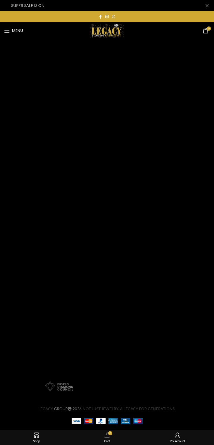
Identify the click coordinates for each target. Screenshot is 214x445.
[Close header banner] (207, 5)
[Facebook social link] (100, 17)
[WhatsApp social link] (113, 17)
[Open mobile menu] (13, 30)
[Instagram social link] (107, 17)
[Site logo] (107, 30)
